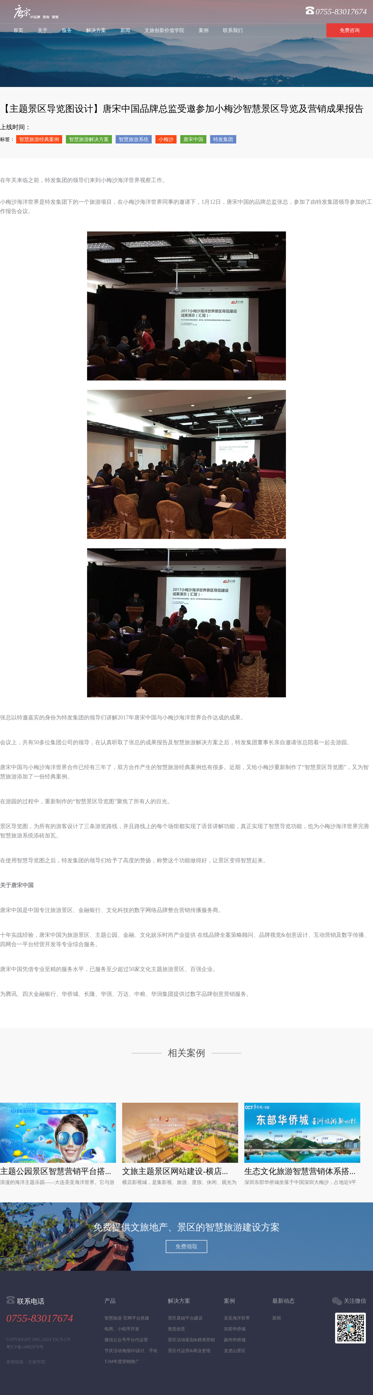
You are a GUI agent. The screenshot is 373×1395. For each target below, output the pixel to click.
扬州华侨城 (235, 1340)
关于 (43, 30)
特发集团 (223, 139)
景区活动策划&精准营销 (191, 1340)
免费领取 (186, 1246)
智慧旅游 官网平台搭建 (126, 1318)
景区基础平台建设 (185, 1318)
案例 (204, 30)
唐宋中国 (193, 139)
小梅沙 (166, 139)
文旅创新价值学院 (164, 30)
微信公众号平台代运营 (126, 1340)
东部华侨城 (235, 1329)
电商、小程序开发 (121, 1329)
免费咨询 (350, 30)
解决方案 (96, 30)
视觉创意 (176, 1329)
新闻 (125, 30)
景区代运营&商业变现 (189, 1350)
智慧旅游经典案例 (39, 139)
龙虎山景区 (235, 1350)
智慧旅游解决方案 (89, 139)
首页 (18, 30)
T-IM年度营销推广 (122, 1361)
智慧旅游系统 (134, 139)
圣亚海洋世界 (237, 1318)
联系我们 (233, 30)
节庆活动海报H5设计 (124, 1350)
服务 (67, 30)
